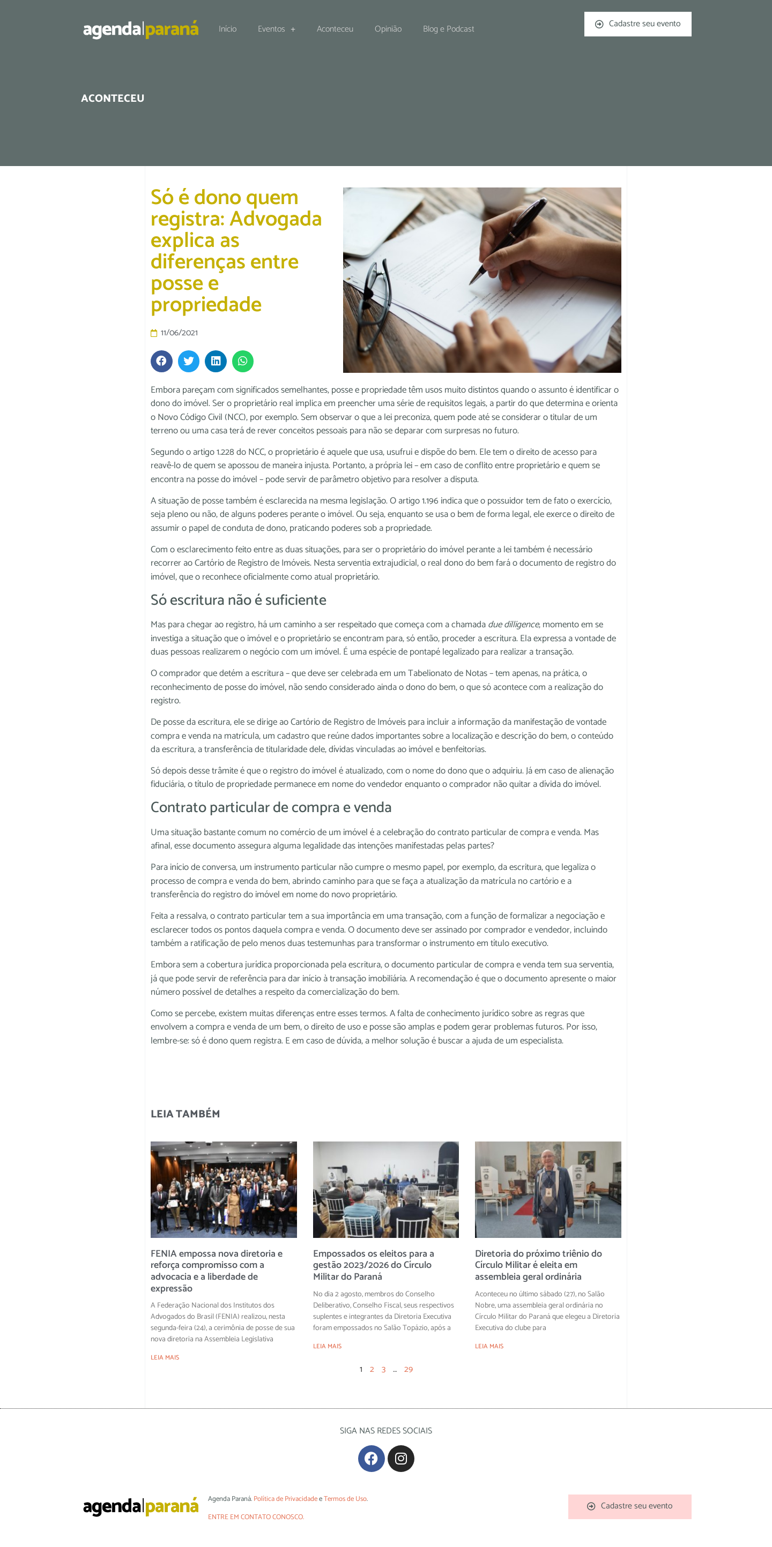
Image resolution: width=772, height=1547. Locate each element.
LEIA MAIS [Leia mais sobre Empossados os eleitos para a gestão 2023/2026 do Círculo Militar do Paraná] (327, 1346)
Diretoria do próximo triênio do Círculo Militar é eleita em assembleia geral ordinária (538, 1265)
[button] (162, 361)
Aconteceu (335, 29)
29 (408, 1369)
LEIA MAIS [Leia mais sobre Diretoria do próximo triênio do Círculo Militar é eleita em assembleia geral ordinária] (489, 1346)
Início (227, 29)
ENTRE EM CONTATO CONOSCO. (256, 1517)
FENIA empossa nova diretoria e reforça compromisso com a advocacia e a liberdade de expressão (217, 1271)
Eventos (276, 29)
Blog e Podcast (448, 29)
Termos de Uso (345, 1499)
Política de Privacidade (285, 1499)
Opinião (388, 29)
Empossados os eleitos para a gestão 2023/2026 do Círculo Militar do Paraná (373, 1265)
